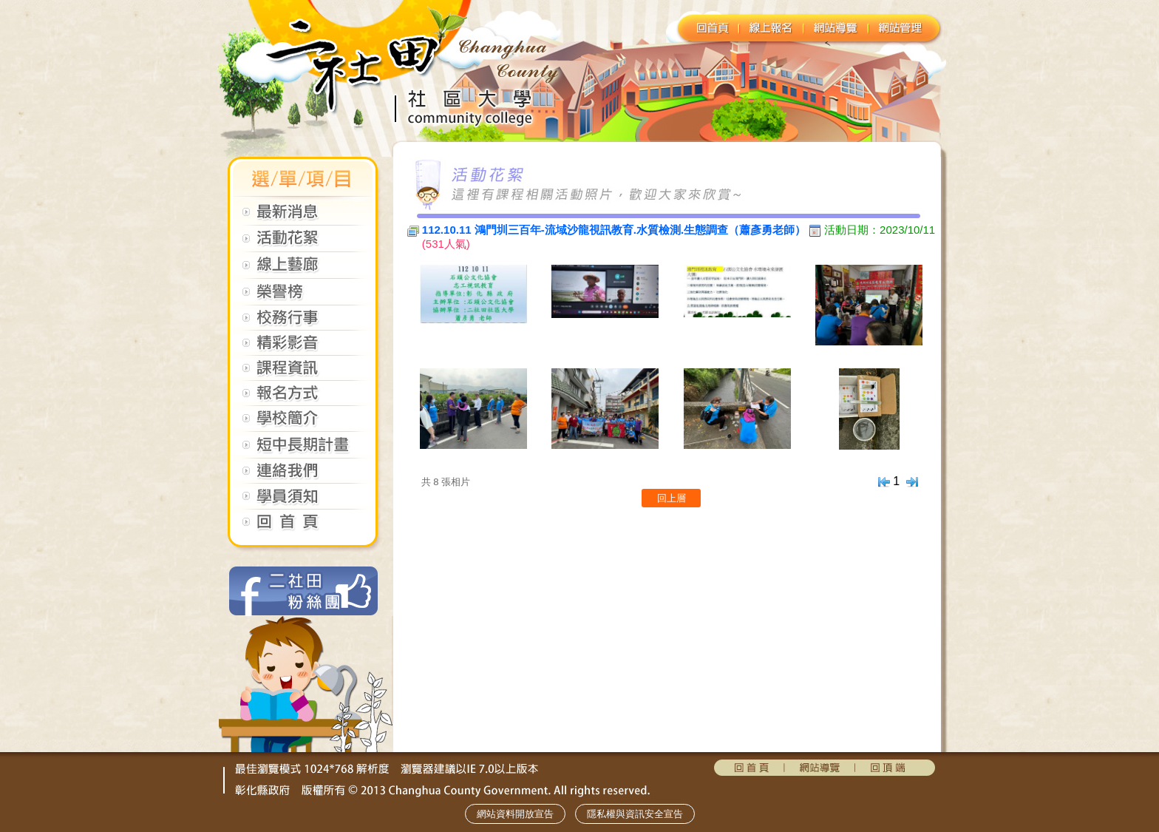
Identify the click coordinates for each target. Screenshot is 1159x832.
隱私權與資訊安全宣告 (635, 813)
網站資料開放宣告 (515, 813)
